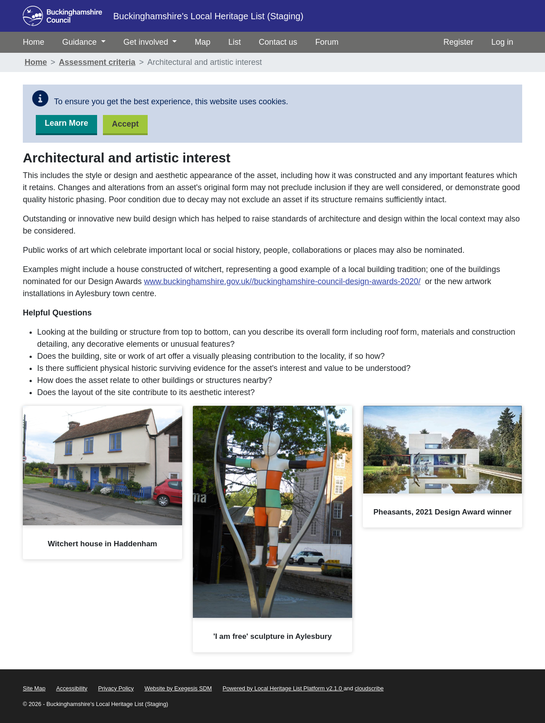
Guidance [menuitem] (84, 42)
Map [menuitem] (202, 42)
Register (458, 42)
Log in (502, 42)
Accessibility (72, 688)
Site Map (34, 688)
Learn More (66, 123)
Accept (125, 123)
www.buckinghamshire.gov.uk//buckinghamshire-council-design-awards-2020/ (282, 281)
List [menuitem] (234, 42)
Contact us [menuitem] (278, 42)
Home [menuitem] (33, 42)
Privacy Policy (116, 688)
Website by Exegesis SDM (178, 688)
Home (36, 62)
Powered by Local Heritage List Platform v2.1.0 (282, 688)
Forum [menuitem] (326, 42)
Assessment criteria (97, 62)
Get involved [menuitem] (150, 42)
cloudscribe (369, 688)
